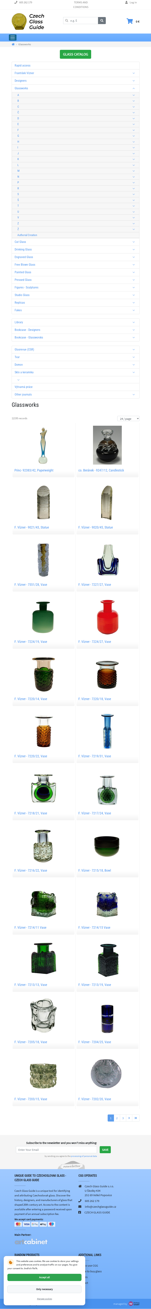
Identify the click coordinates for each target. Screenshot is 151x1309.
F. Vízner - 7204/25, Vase (94, 1042)
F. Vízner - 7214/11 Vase (30, 927)
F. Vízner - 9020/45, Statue (95, 527)
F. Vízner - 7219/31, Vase (94, 756)
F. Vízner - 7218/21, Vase (30, 813)
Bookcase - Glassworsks (76, 337)
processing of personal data (84, 1156)
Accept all (44, 1277)
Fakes (76, 310)
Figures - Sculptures (76, 287)
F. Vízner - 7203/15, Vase (30, 1099)
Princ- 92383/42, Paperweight (33, 470)
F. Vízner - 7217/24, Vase (94, 813)
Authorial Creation (27, 235)
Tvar (76, 357)
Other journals (76, 394)
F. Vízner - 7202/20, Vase (94, 1099)
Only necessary (44, 1289)
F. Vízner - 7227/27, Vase (94, 585)
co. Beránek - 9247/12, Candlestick (101, 470)
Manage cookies (44, 1298)
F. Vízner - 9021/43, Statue (31, 527)
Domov (76, 364)
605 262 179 (25, 2)
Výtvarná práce (24, 387)
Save (105, 1150)
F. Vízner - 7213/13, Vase (30, 985)
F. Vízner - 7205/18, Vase (30, 1042)
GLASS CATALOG (75, 54)
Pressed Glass (76, 280)
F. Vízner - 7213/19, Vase (94, 985)
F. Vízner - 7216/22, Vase (30, 870)
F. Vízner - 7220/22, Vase (30, 756)
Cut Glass (76, 242)
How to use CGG (88, 1265)
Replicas (76, 302)
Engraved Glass (76, 257)
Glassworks (76, 88)
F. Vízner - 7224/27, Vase (94, 642)
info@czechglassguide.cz (100, 1206)
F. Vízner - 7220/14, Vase (30, 699)
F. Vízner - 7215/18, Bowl (94, 870)
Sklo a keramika (76, 372)
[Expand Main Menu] (12, 37)
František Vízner (76, 73)
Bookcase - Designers (76, 330)
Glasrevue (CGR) (76, 349)
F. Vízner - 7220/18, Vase (94, 699)
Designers (76, 80)
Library (76, 322)
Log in (133, 2)
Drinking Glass (76, 249)
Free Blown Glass (76, 264)
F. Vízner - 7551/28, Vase (30, 585)
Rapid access (22, 65)
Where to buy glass (90, 1271)
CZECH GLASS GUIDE (97, 1212)
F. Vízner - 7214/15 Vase (94, 927)
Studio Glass (76, 295)
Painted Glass (76, 272)
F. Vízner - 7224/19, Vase (30, 642)
